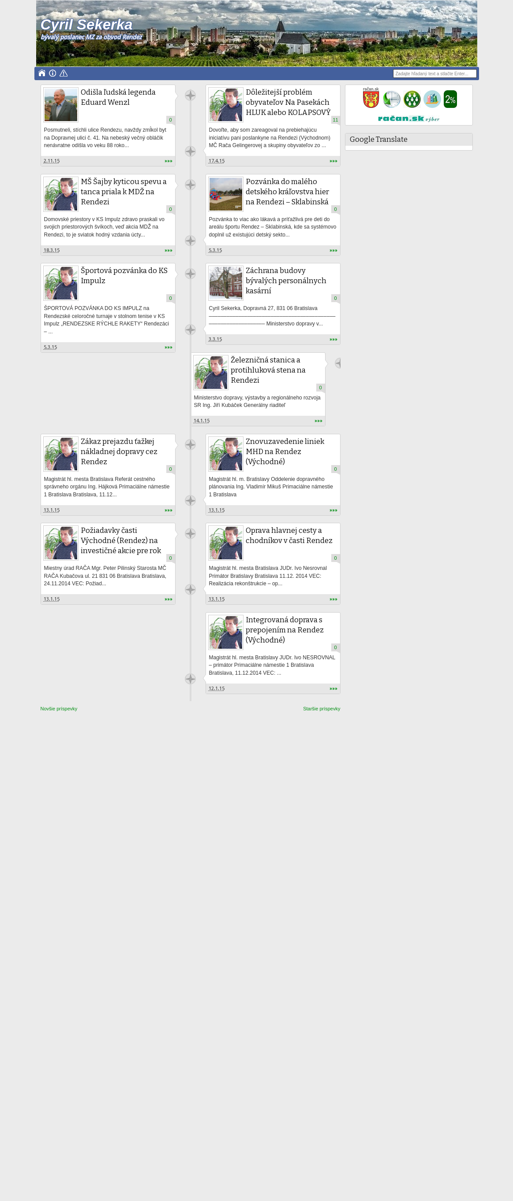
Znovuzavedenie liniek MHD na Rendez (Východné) (285, 451)
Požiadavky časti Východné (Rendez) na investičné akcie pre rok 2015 (121, 545)
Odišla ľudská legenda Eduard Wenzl (118, 97)
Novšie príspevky (59, 708)
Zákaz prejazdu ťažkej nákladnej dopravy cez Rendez (119, 451)
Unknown (190, 95)
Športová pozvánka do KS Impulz (124, 275)
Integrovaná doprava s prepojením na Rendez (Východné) (285, 630)
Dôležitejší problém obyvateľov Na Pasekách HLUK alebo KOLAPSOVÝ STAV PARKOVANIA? (288, 107)
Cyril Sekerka (87, 24)
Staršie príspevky (321, 708)
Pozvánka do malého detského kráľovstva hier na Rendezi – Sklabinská (287, 191)
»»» (168, 161)
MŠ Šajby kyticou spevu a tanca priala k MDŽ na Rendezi (124, 191)
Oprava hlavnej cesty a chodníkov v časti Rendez (289, 535)
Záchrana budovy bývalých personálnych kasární (286, 280)
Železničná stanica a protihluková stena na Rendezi (268, 370)
